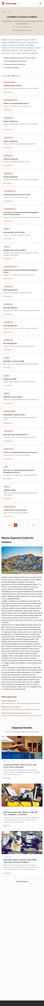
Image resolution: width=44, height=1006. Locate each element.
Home (3, 12)
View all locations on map (22, 30)
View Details (8, 92)
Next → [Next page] (34, 525)
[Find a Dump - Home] (8, 3)
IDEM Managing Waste (10, 701)
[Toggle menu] (40, 3)
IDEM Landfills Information (11, 707)
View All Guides (22, 881)
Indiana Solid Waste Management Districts (16, 713)
